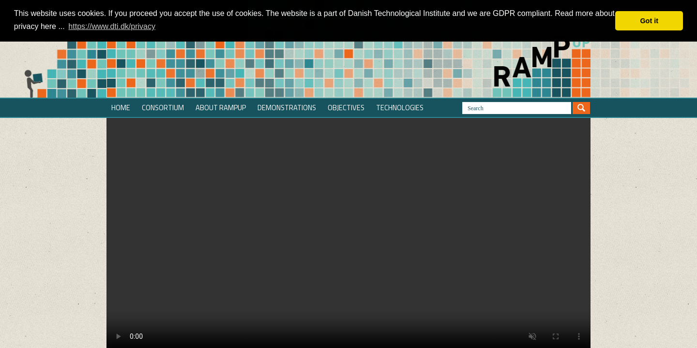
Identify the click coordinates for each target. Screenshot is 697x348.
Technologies (400, 107)
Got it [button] (649, 21)
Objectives (346, 107)
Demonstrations (287, 107)
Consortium (163, 107)
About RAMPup (221, 107)
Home (120, 107)
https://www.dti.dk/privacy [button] (111, 26)
